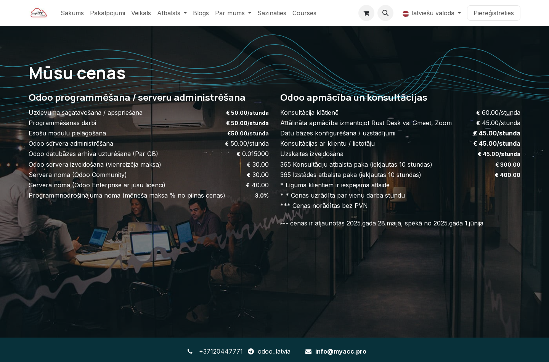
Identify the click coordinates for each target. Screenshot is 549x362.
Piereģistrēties (494, 13)
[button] (385, 13)
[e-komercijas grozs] (366, 13)
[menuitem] (72, 13)
